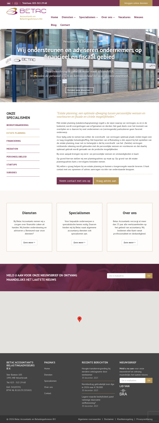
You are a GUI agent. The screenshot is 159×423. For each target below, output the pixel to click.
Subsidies (12, 172)
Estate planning (16, 133)
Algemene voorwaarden (89, 419)
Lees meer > (29, 242)
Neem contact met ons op (74, 181)
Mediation (12, 148)
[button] (79, 319)
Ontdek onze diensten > (79, 90)
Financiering (14, 141)
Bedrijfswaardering (17, 125)
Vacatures (124, 17)
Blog (54, 25)
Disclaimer (109, 419)
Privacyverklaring (144, 419)
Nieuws (138, 17)
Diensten (68, 17)
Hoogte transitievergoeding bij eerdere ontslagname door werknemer (96, 371)
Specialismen (88, 17)
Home (54, 17)
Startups (12, 164)
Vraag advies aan (106, 181)
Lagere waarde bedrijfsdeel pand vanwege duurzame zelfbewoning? (98, 399)
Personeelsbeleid (17, 156)
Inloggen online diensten (136, 3)
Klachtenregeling (125, 419)
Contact (65, 25)
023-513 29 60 (39, 3)
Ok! (148, 275)
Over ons (108, 17)
